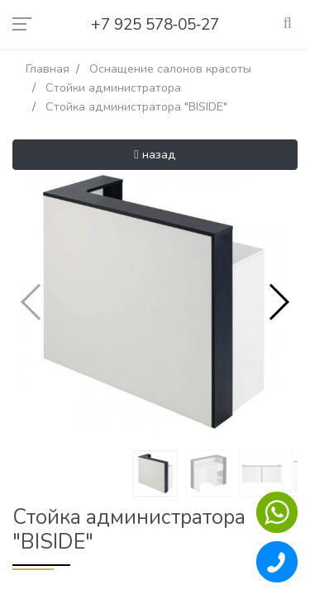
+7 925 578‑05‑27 (155, 24)
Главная (47, 68)
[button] (278, 302)
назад (154, 154)
